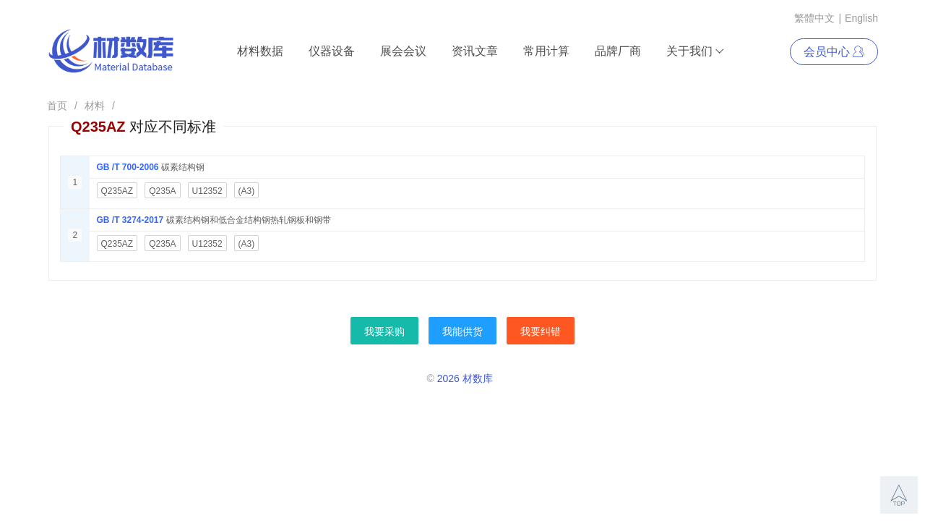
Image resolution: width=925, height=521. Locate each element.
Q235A (162, 191)
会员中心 (834, 52)
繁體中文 (814, 18)
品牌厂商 (618, 51)
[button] (899, 495)
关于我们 (695, 51)
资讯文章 (475, 51)
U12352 (207, 191)
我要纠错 (540, 331)
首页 (57, 105)
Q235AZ (117, 191)
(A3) (246, 191)
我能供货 (462, 331)
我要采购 (384, 331)
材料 (95, 105)
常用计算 (546, 51)
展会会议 (403, 51)
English (861, 18)
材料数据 (260, 51)
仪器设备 (332, 51)
